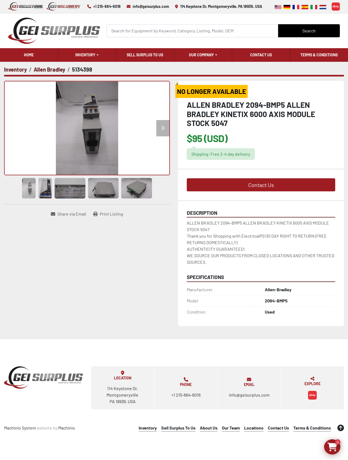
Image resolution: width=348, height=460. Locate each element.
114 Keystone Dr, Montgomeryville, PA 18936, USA (221, 6)
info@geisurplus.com (151, 6)
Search (309, 30)
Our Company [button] (201, 55)
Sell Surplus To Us (145, 55)
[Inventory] (15, 69)
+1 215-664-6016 (107, 6)
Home (29, 55)
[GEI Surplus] (43, 377)
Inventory (85, 55)
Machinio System (20, 427)
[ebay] (336, 6)
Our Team (231, 427)
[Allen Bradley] (49, 69)
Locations (253, 427)
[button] (87, 55)
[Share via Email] (68, 214)
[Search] (192, 30)
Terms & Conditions (319, 55)
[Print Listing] (108, 214)
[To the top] (340, 428)
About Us (208, 427)
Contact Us (261, 55)
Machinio (66, 427)
